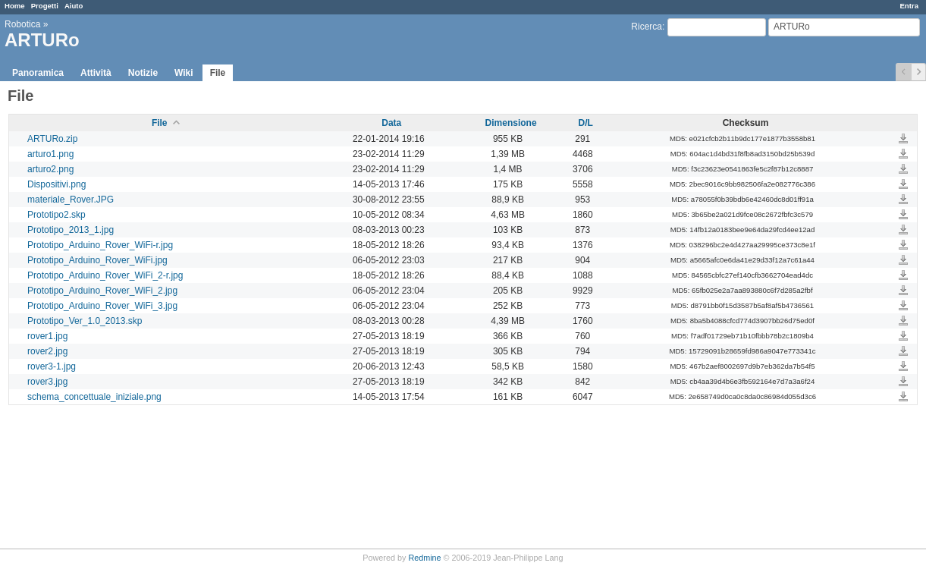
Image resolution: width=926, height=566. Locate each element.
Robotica (22, 24)
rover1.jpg (47, 336)
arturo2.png (50, 169)
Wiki (183, 73)
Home (15, 6)
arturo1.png (50, 154)
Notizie (143, 73)
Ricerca (646, 26)
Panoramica (38, 73)
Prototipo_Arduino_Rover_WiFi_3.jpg (102, 305)
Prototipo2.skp (56, 214)
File (218, 73)
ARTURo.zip (52, 139)
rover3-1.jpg (51, 366)
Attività (95, 73)
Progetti (44, 6)
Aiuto (73, 6)
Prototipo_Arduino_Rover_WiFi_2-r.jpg (105, 275)
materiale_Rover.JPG (70, 199)
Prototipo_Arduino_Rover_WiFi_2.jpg (102, 290)
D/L (586, 123)
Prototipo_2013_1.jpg (70, 230)
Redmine (424, 557)
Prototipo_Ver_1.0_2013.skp (84, 321)
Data (391, 123)
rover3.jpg (47, 381)
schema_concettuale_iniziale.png (94, 396)
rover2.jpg (47, 351)
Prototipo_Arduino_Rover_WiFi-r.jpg (100, 245)
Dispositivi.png (56, 184)
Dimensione (511, 123)
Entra (908, 6)
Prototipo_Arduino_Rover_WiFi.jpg (97, 260)
